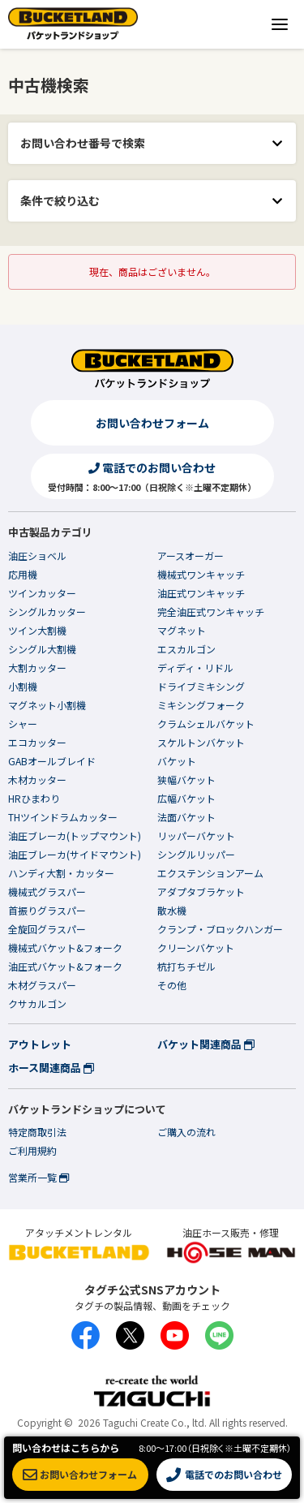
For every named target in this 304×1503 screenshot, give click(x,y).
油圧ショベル (37, 555)
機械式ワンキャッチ (201, 574)
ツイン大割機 (37, 630)
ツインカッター (42, 593)
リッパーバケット (196, 835)
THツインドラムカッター (63, 817)
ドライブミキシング (201, 686)
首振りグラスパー (47, 910)
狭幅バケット (186, 779)
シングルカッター (47, 611)
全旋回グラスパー (47, 929)
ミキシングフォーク (201, 705)
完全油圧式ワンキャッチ (210, 611)
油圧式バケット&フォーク (65, 966)
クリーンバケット (195, 947)
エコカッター (37, 742)
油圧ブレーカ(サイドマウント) (74, 854)
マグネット (181, 630)
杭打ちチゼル (186, 966)
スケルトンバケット (201, 742)
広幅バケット (186, 798)
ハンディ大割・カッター (61, 873)
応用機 (22, 574)
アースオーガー (190, 555)
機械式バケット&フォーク (65, 947)
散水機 (171, 910)
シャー (22, 723)
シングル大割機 (42, 649)
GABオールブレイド (52, 761)
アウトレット (39, 1044)
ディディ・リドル (195, 667)
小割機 (22, 686)
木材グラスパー (42, 985)
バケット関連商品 (206, 1044)
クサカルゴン (37, 1003)
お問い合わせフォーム (152, 423)
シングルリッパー (196, 854)
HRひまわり (34, 798)
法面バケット (186, 817)
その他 (171, 985)
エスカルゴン (186, 649)
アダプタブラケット (201, 891)
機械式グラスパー (47, 891)
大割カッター (37, 667)
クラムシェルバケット (206, 723)
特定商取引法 (37, 1132)
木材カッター (37, 779)
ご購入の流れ (186, 1132)
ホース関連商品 (51, 1067)
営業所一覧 (38, 1177)
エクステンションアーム (210, 873)
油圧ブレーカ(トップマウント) (74, 835)
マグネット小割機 (47, 705)
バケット (176, 761)
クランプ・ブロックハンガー (220, 929)
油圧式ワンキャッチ (201, 593)
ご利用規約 (32, 1150)
